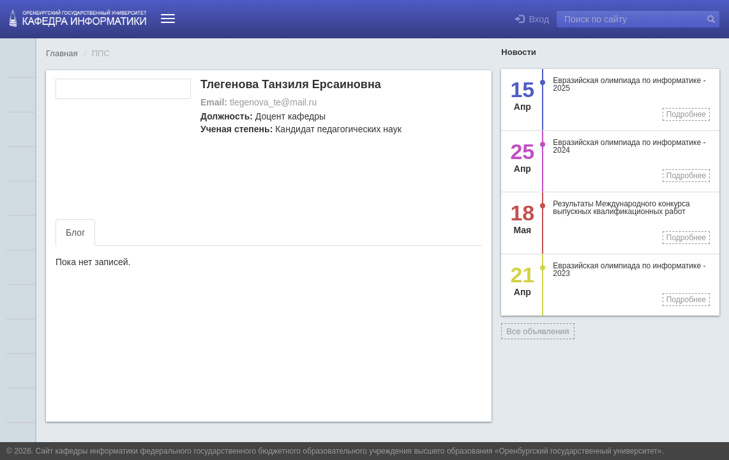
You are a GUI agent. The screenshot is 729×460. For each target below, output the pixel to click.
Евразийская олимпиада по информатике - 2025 (629, 84)
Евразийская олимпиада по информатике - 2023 (629, 269)
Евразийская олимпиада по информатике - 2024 (629, 146)
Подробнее (686, 114)
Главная (61, 53)
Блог (75, 232)
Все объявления (537, 331)
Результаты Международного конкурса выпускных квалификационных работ (621, 207)
